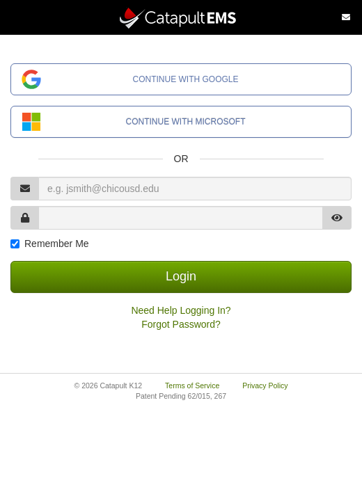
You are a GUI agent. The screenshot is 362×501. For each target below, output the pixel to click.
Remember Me (56, 243)
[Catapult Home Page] (181, 18)
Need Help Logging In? (180, 310)
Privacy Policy (265, 385)
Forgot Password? (181, 324)
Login (181, 276)
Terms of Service (192, 385)
